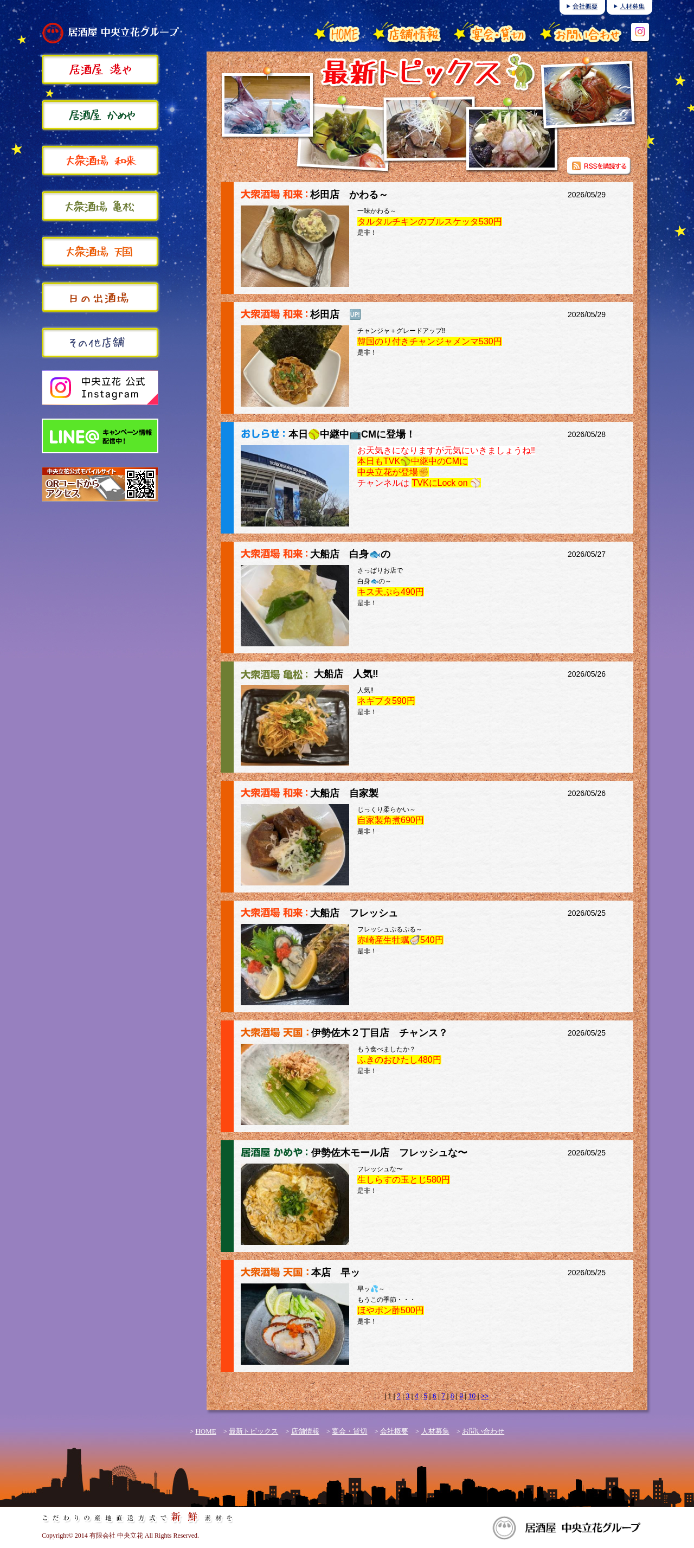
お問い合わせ (483, 1431)
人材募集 (435, 1431)
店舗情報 (305, 1431)
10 (471, 1396)
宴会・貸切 (349, 1431)
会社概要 (394, 1431)
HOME (205, 1431)
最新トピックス (253, 1431)
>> (485, 1396)
